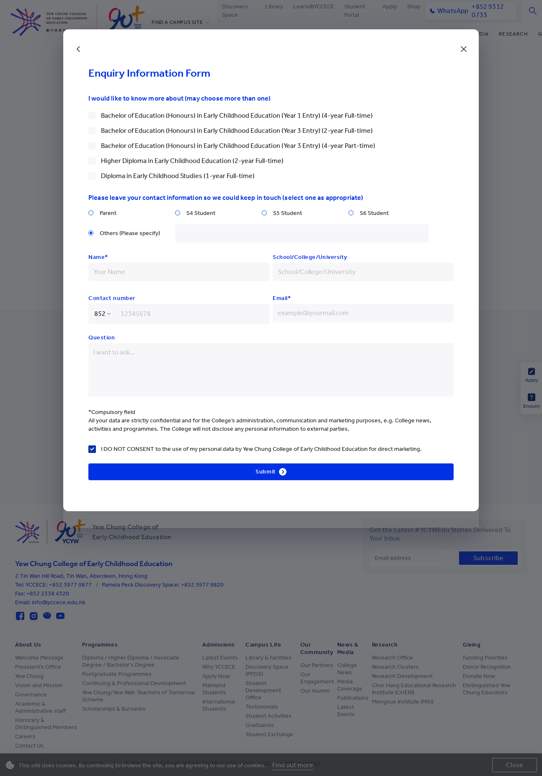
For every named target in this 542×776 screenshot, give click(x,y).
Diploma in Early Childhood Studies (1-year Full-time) (178, 176)
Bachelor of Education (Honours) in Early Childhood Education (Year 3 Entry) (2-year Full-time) (237, 131)
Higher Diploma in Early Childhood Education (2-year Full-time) (192, 161)
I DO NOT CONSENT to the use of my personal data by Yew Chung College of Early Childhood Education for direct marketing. (261, 449)
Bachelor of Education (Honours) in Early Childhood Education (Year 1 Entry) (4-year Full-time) (237, 115)
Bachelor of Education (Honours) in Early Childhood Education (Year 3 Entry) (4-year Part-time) (238, 146)
